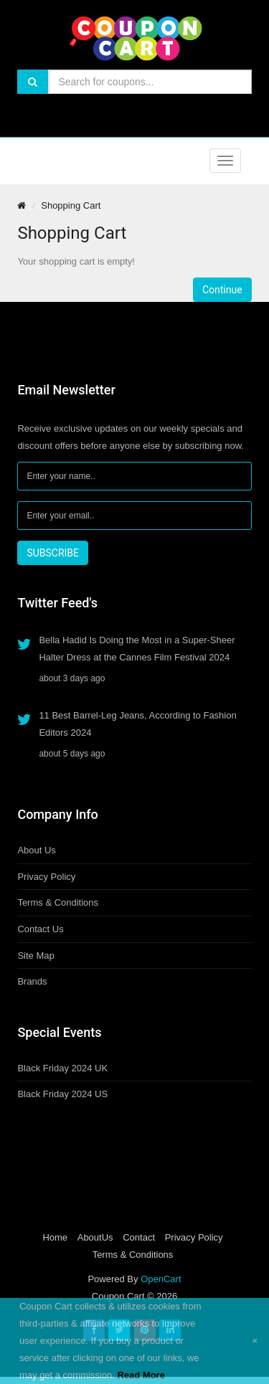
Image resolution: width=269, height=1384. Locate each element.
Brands (32, 981)
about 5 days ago (72, 754)
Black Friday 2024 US (62, 1094)
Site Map (35, 955)
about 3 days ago (72, 678)
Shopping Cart (70, 205)
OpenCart (161, 1279)
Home (54, 1237)
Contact (139, 1237)
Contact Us (40, 929)
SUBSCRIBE (53, 553)
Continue (222, 289)
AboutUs (95, 1237)
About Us (36, 850)
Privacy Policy (46, 876)
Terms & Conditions (57, 902)
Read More (140, 1375)
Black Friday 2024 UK (62, 1068)
